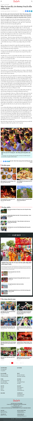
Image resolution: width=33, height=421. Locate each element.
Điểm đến (19, 380)
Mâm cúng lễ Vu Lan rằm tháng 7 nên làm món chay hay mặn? (8, 182)
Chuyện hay (20, 393)
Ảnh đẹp (19, 383)
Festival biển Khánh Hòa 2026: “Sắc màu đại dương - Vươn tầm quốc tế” (19, 216)
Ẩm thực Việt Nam (21, 374)
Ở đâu (2, 379)
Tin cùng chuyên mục (8, 299)
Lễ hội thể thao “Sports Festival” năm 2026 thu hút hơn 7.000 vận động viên (24, 343)
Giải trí (2, 386)
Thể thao (2, 390)
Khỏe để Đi (19, 388)
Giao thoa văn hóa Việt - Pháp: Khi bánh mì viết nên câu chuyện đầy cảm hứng (18, 222)
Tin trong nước (3, 369)
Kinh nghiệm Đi (20, 387)
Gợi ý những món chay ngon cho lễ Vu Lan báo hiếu (24, 182)
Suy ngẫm (19, 367)
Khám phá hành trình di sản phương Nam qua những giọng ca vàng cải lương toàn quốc (24, 312)
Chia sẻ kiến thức (20, 390)
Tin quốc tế (3, 370)
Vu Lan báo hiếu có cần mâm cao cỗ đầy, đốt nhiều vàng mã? (8, 200)
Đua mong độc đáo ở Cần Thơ (14, 271)
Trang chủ (2, 4)
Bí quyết (19, 386)
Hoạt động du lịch (20, 394)
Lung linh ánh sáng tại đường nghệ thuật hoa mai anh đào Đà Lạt (19, 278)
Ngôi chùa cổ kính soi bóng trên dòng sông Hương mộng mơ (24, 200)
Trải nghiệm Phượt (21, 381)
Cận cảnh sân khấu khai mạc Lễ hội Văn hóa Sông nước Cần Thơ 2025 (19, 291)
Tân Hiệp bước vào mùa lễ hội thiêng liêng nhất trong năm (19, 227)
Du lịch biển (7, 4)
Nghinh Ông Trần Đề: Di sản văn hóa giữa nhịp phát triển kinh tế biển (16, 263)
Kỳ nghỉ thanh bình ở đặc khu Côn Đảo (16, 284)
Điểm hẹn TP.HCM (4, 374)
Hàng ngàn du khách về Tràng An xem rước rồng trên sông (19, 209)
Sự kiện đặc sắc (20, 395)
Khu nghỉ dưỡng (4, 381)
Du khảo (19, 379)
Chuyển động (4, 367)
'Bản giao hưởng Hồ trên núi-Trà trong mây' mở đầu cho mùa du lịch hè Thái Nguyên (8, 343)
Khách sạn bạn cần (4, 383)
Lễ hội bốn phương (4, 376)
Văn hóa (2, 387)
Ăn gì (18, 373)
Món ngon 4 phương (21, 376)
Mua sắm (3, 393)
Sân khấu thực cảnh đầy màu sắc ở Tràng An (8, 358)
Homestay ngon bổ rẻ (5, 380)
